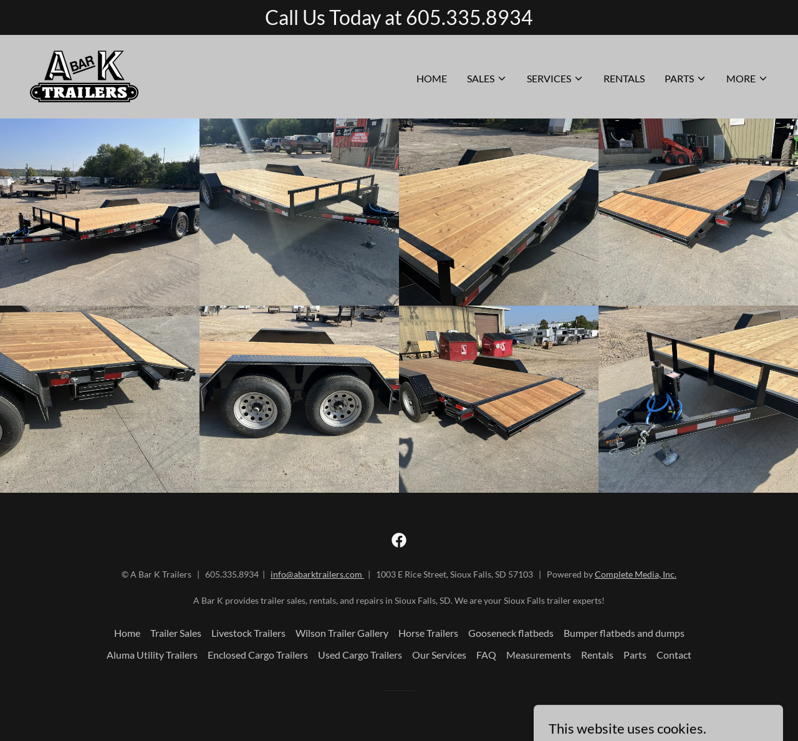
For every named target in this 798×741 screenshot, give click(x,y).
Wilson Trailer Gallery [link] (342, 633)
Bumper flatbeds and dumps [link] (624, 633)
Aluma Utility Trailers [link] (152, 655)
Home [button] (127, 633)
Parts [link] (635, 655)
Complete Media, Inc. (635, 574)
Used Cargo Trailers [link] (360, 655)
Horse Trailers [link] (428, 633)
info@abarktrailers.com (317, 574)
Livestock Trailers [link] (248, 633)
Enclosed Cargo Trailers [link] (258, 655)
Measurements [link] (538, 655)
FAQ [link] (486, 655)
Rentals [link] (624, 78)
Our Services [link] (439, 655)
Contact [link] (673, 655)
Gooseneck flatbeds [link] (511, 633)
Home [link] (431, 78)
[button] (487, 78)
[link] (84, 75)
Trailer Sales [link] (175, 633)
